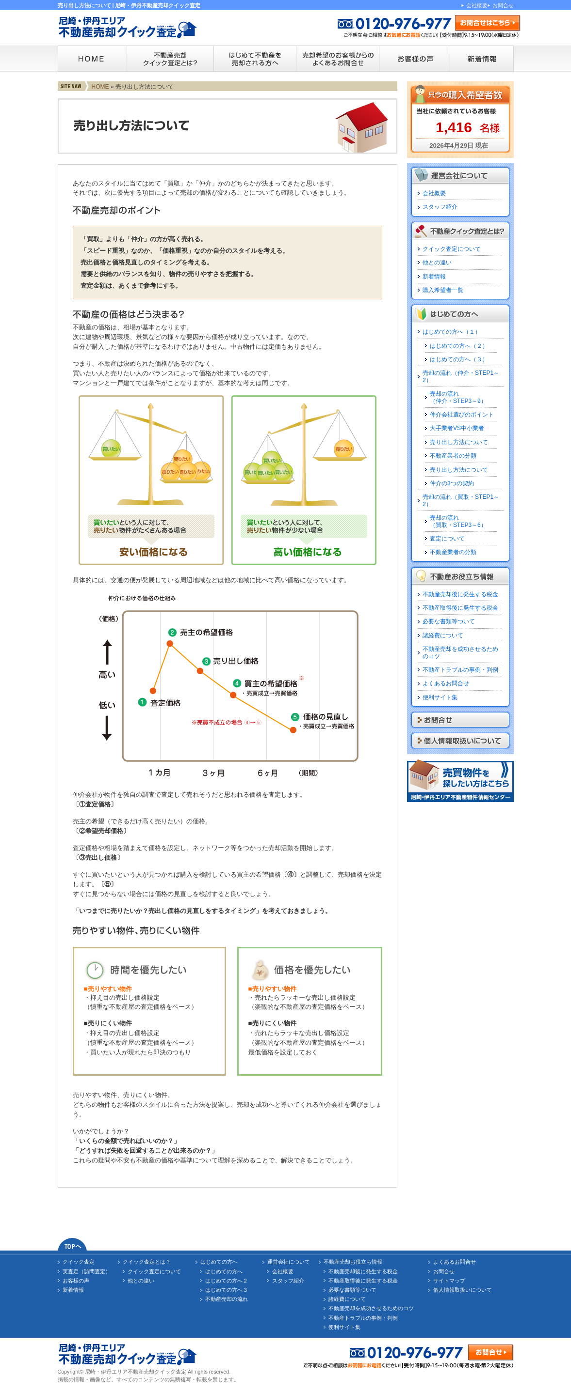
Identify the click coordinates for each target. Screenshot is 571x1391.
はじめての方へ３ (226, 1290)
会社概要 (477, 5)
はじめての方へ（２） (459, 345)
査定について (447, 538)
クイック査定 (79, 1262)
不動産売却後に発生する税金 (460, 594)
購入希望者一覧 (443, 290)
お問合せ (503, 5)
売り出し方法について (459, 442)
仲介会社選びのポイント (462, 414)
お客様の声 (76, 1280)
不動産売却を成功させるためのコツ (371, 1308)
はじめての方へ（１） (452, 331)
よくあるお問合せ (446, 683)
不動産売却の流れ (226, 1299)
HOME (100, 86)
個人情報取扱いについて (462, 1290)
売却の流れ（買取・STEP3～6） (458, 521)
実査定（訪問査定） (87, 1271)
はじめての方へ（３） (459, 359)
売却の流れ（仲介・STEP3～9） (458, 397)
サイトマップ (449, 1280)
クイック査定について (452, 249)
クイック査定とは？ (147, 1262)
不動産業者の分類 (453, 455)
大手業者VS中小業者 (457, 428)
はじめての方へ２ (226, 1280)
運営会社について (288, 1262)
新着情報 (434, 276)
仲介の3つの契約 (452, 483)
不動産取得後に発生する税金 (460, 607)
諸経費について (443, 635)
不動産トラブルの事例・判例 (460, 669)
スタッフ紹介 (440, 206)
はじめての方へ (219, 1262)
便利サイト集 (440, 697)
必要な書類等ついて (449, 621)
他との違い (437, 262)
